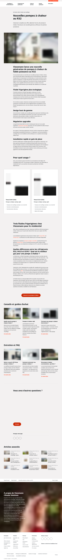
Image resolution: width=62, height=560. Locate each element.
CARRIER (15, 558)
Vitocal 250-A (20, 242)
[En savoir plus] (12, 453)
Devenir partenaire (41, 4)
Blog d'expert (14, 480)
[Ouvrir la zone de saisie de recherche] (57, 4)
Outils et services (32, 4)
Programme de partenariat (21, 4)
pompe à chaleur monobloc (30, 240)
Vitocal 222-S (16, 237)
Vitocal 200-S (42, 235)
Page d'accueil (7, 480)
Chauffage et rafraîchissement (9, 4)
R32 (22, 270)
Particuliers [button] (50, 3)
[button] (55, 480)
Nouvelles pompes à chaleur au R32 (26, 480)
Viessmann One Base (23, 125)
